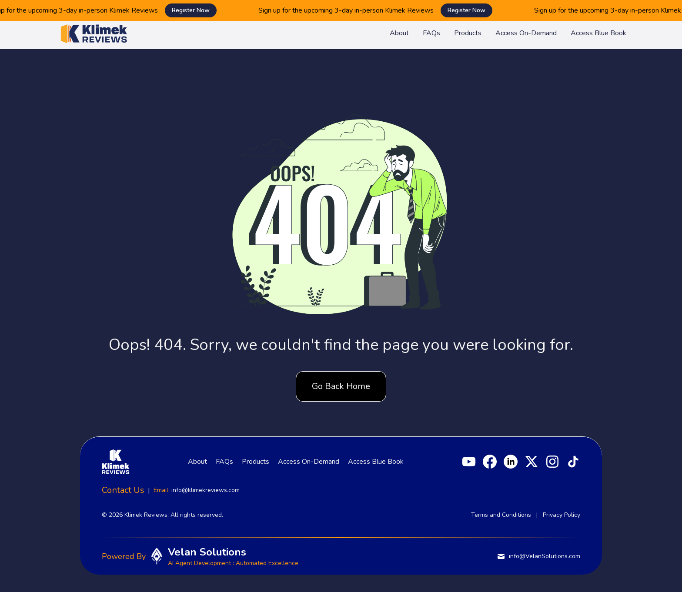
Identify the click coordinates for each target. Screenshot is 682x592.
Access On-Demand (526, 33)
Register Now (197, 10)
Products (467, 33)
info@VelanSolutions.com (538, 556)
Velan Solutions (207, 552)
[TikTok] (573, 462)
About (399, 33)
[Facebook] (490, 462)
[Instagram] (552, 462)
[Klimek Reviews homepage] (94, 33)
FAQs (431, 33)
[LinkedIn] (511, 462)
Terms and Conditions (501, 515)
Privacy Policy (561, 515)
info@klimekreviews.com (205, 490)
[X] (531, 462)
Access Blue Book (598, 33)
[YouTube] (469, 462)
